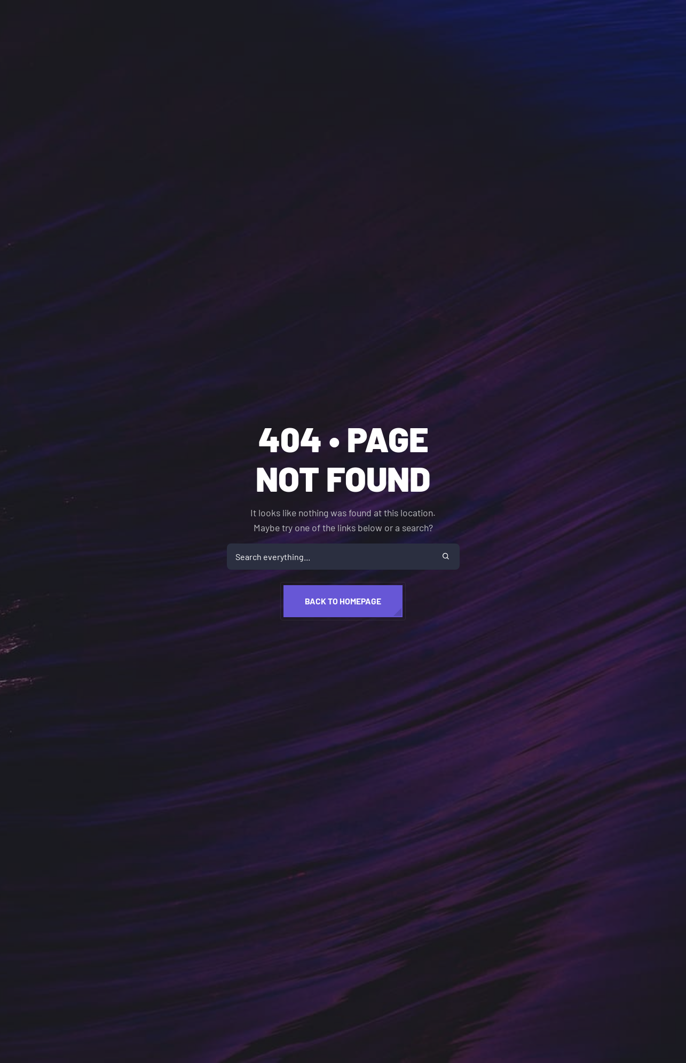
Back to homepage (343, 601)
